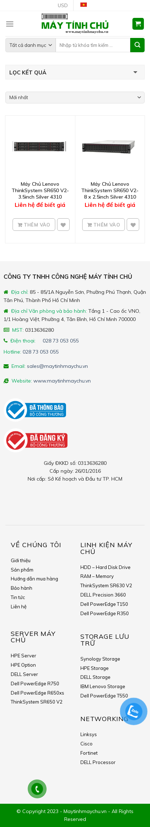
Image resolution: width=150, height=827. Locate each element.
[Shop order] (75, 97)
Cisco (86, 743)
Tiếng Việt (86, 6)
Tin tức (18, 597)
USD (63, 5)
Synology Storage (100, 659)
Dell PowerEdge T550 (104, 696)
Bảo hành (21, 588)
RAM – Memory (97, 576)
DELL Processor (98, 762)
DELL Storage (95, 677)
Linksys (88, 734)
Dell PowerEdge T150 (104, 604)
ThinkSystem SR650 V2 (36, 702)
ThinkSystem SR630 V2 (106, 585)
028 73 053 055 (61, 340)
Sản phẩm (22, 570)
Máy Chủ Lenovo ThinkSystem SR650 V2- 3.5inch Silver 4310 (40, 190)
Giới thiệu (21, 560)
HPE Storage (94, 668)
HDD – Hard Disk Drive (105, 567)
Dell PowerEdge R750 (35, 683)
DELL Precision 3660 (103, 595)
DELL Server (24, 674)
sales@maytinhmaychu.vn (57, 366)
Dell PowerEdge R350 (104, 613)
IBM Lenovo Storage (102, 686)
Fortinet (89, 753)
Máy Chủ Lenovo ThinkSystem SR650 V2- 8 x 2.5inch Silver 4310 (110, 190)
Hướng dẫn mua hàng (34, 579)
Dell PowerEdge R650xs (37, 693)
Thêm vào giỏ (36, 227)
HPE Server (23, 655)
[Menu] (9, 24)
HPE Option (23, 665)
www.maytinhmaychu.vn (62, 381)
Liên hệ (19, 606)
